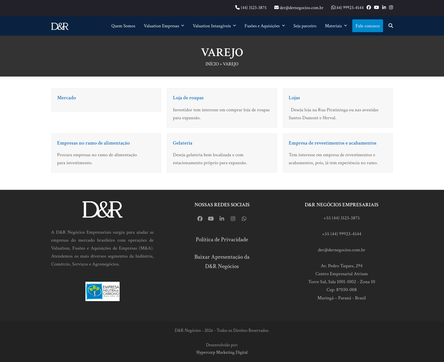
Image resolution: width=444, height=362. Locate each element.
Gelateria (183, 143)
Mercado (66, 97)
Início (212, 64)
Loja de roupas (188, 97)
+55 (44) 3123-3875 (342, 218)
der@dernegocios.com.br (341, 250)
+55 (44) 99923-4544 (341, 234)
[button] (390, 26)
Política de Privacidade (222, 239)
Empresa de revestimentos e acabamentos (333, 143)
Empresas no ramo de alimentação (93, 143)
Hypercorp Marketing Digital (222, 352)
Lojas (294, 97)
